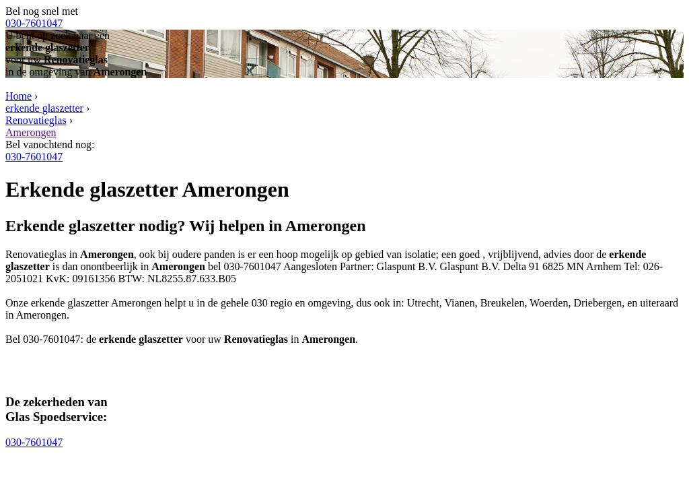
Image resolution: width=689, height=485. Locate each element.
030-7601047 (34, 23)
